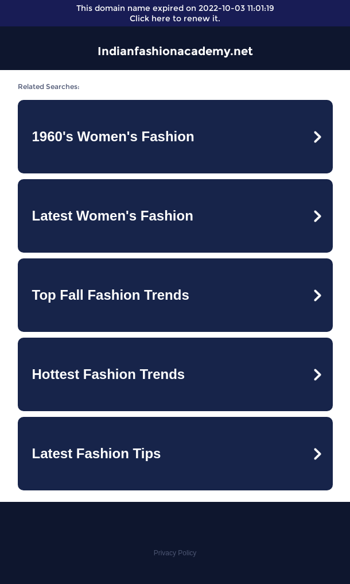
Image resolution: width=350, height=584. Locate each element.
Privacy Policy (175, 553)
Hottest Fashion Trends (108, 374)
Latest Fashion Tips (96, 453)
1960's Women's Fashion (113, 136)
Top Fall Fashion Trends (110, 295)
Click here (150, 18)
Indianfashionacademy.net (175, 51)
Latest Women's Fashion (112, 215)
